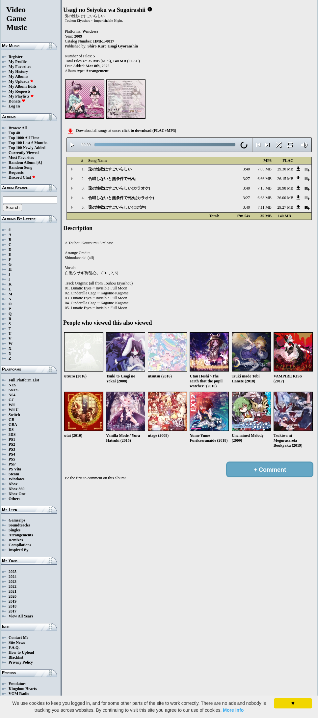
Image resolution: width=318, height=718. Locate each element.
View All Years (21, 616)
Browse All (18, 128)
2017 (12, 611)
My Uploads (21, 81)
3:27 (246, 178)
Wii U (13, 409)
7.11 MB (265, 207)
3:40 (246, 169)
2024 (12, 576)
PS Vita (15, 469)
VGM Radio (19, 693)
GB (11, 419)
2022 (12, 586)
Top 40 (14, 133)
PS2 (12, 444)
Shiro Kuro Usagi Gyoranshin (113, 46)
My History (18, 71)
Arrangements (21, 535)
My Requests (19, 91)
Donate (17, 101)
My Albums (18, 76)
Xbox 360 (16, 489)
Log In (14, 106)
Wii (11, 405)
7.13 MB (264, 188)
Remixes (16, 540)
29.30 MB (285, 169)
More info (233, 710)
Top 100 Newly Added (27, 147)
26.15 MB (285, 178)
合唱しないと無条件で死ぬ (112, 178)
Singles (14, 530)
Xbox (13, 484)
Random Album (22, 162)
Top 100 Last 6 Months (28, 142)
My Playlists (21, 96)
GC (11, 400)
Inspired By (18, 550)
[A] (39, 162)
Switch (14, 414)
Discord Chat (22, 177)
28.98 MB (285, 188)
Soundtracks (19, 525)
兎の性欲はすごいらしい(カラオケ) (119, 188)
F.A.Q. (14, 647)
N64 (12, 395)
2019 (12, 601)
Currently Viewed (24, 152)
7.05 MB (264, 169)
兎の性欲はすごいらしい (110, 169)
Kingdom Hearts (23, 688)
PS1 (12, 439)
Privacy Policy (21, 662)
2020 (12, 596)
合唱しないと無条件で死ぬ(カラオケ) (121, 197)
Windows (16, 479)
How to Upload (21, 652)
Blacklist (16, 657)
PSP (12, 464)
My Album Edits (23, 86)
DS (11, 429)
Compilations (20, 545)
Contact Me (18, 637)
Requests (16, 172)
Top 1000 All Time (24, 137)
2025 (12, 571)
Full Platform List (24, 380)
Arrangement (97, 71)
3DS (12, 434)
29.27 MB (285, 207)
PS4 (12, 454)
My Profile (18, 61)
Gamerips (17, 520)
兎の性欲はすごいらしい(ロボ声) (117, 207)
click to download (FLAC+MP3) (149, 130)
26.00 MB (285, 197)
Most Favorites (21, 157)
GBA (13, 424)
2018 (12, 606)
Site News (17, 642)
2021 (12, 591)
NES (12, 385)
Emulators (17, 683)
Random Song (20, 167)
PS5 (12, 459)
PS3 (12, 449)
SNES (13, 390)
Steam (14, 474)
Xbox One (17, 494)
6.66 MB (264, 178)
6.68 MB (264, 197)
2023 (12, 581)
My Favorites (20, 66)
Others (14, 498)
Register (16, 56)
